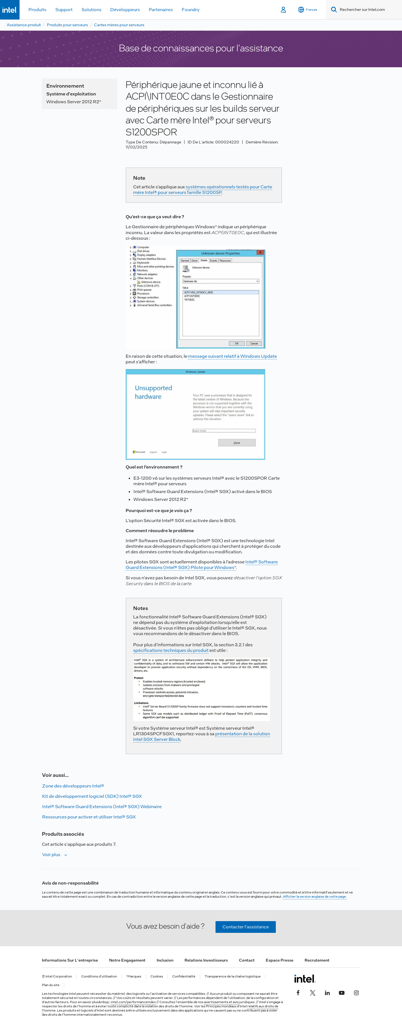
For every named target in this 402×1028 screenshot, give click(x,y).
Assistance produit (24, 24)
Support (64, 10)
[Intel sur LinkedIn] (327, 992)
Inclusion (165, 960)
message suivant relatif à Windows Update (232, 356)
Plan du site (50, 985)
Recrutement (317, 960)
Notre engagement (127, 960)
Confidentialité (183, 976)
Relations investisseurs (206, 960)
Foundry (191, 10)
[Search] (333, 9)
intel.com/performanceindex (133, 1002)
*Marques (133, 976)
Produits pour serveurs (67, 24)
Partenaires (161, 10)
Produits (37, 10)
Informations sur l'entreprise (70, 960)
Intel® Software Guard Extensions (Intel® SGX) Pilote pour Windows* (202, 564)
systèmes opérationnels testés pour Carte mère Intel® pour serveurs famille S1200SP (202, 189)
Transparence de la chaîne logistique (233, 976)
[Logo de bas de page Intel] (305, 978)
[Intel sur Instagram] (356, 992)
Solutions (91, 10)
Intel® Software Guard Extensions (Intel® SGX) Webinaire (102, 807)
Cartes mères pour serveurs (119, 24)
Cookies (156, 976)
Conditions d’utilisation (99, 976)
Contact (247, 960)
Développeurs (125, 10)
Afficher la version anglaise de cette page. (315, 896)
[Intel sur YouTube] (342, 992)
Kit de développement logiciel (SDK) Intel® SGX (92, 796)
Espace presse (279, 960)
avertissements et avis (221, 1002)
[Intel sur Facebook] (298, 992)
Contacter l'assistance (245, 927)
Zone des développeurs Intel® (73, 786)
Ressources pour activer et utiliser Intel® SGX (89, 817)
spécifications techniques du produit (171, 650)
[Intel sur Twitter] (313, 992)
